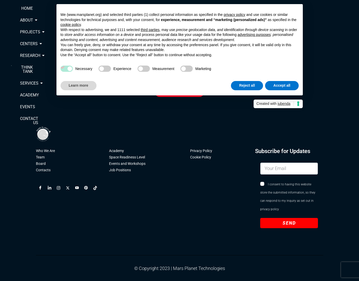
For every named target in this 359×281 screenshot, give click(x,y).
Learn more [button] (78, 85)
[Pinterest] (88, 188)
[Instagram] (60, 188)
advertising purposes (254, 35)
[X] (70, 188)
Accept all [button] (281, 85)
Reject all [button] (247, 85)
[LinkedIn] (51, 188)
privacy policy (269, 210)
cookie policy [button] (71, 25)
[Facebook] (42, 188)
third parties (150, 30)
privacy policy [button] (234, 15)
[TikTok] (97, 188)
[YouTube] (79, 188)
